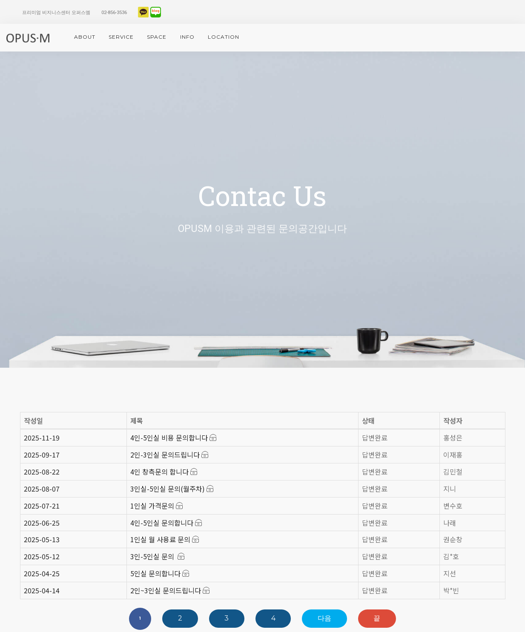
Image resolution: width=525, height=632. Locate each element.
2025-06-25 (42, 523)
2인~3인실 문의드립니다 (169, 590)
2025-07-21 (42, 505)
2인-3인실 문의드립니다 (169, 454)
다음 (324, 618)
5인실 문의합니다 (159, 573)
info (187, 37)
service (121, 37)
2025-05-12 (42, 556)
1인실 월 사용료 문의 (164, 539)
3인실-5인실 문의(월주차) (171, 488)
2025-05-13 (42, 539)
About (84, 37)
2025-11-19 (42, 437)
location (223, 37)
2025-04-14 (42, 590)
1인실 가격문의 (156, 505)
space (156, 37)
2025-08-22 (42, 471)
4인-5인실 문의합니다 (166, 523)
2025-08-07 (42, 488)
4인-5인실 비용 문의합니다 (173, 437)
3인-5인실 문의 (157, 556)
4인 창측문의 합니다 (163, 471)
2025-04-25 (42, 573)
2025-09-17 (42, 454)
